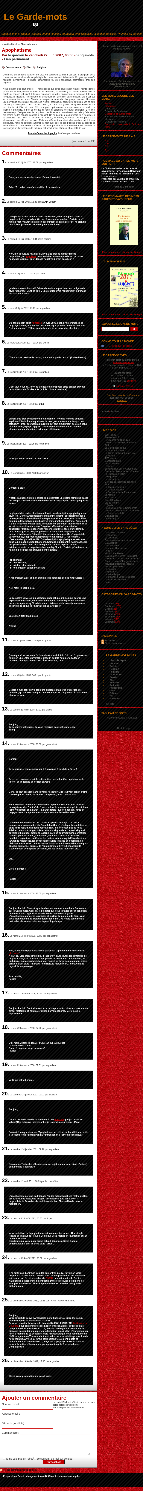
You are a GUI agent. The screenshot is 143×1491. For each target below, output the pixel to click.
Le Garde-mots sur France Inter (120, 453)
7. (4, 371)
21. (5, 1148)
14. (5, 743)
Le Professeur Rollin (115, 474)
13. (5, 709)
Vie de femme (112, 463)
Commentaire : (10, 1432)
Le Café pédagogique (115, 448)
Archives (115, 411)
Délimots (109, 609)
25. (5, 1300)
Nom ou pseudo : (12, 1404)
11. (5, 639)
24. (5, 1257)
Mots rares (110, 119)
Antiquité (114, 685)
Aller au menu (70, 38)
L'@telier (109, 466)
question (59, 1119)
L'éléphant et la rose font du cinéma (122, 558)
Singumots (85, 55)
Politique (113, 693)
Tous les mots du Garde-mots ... (121, 116)
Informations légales (69, 1480)
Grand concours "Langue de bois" (121, 561)
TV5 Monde (110, 458)
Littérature (115, 674)
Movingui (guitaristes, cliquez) (119, 564)
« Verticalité (8, 44)
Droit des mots (112, 545)
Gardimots (110, 606)
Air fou (108, 445)
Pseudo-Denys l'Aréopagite (42, 133)
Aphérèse (37, 323)
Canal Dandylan (113, 461)
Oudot (112, 690)
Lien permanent (16, 59)
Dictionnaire (111, 535)
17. (5, 992)
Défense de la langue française (120, 442)
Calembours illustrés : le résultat (121, 556)
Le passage (110, 569)
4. (4, 272)
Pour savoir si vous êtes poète (120, 577)
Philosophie (115, 688)
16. (5, 935)
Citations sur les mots (115, 121)
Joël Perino (110, 434)
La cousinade (111, 537)
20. (5, 1094)
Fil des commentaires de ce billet (20, 1474)
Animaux (114, 682)
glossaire (14, 953)
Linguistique (117, 660)
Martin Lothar (49, 202)
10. (5, 472)
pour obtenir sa (123, 381)
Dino (41, 404)
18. (5, 1027)
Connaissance (13, 67)
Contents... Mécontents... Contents (122, 471)
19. (5, 1064)
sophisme (31, 256)
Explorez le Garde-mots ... (118, 111)
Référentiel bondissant (116, 548)
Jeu (111, 696)
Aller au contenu (53, 38)
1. (4, 161)
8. (4, 403)
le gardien (16, 55)
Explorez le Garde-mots (119, 323)
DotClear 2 (50, 1480)
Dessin (113, 677)
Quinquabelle (111, 476)
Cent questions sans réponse (119, 540)
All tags (110, 703)
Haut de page (124, 728)
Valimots (109, 619)
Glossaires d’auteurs (115, 532)
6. (4, 342)
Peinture (114, 671)
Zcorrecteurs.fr (112, 437)
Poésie (108, 550)
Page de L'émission (123, 186)
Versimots (110, 622)
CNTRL (50, 1278)
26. (5, 1360)
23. (5, 1217)
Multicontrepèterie (114, 553)
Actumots (109, 603)
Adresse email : (11, 1413)
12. (5, 674)
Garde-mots (111, 108)
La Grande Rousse (114, 450)
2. (4, 201)
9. (4, 443)
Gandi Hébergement (28, 1480)
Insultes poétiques (114, 566)
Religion (41, 67)
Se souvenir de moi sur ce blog (54, 1462)
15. (5, 892)
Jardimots (110, 611)
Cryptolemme (111, 571)
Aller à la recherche (88, 38)
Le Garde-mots (35, 17)
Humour (114, 663)
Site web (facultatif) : (14, 1423)
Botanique (114, 698)
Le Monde (110, 455)
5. (4, 307)
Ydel (111, 680)
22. (5, 1180)
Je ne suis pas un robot (19, 1462)
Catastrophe (111, 543)
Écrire (108, 582)
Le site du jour (112, 479)
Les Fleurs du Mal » (26, 44)
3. (4, 238)
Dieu (28, 67)
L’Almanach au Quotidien (117, 440)
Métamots (110, 614)
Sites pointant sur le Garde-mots (121, 468)
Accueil (105, 411)
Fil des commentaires (115, 643)
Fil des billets (111, 640)
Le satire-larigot (112, 574)
